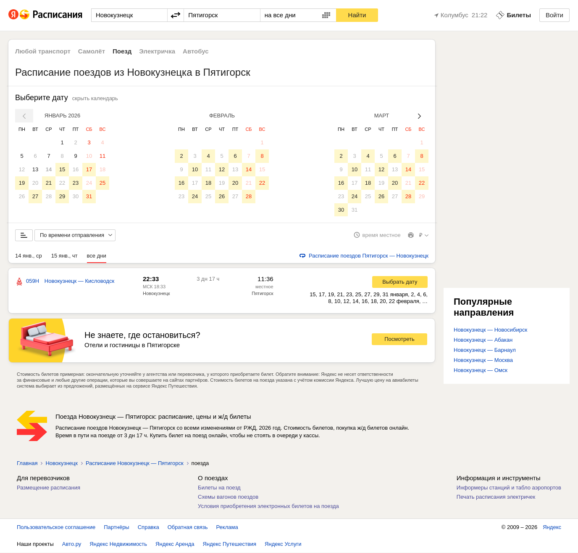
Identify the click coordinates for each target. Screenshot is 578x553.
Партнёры (116, 527)
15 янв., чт (64, 256)
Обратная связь (188, 527)
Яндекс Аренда (174, 544)
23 (76, 183)
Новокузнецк (61, 463)
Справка (148, 527)
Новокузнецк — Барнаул (485, 350)
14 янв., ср (28, 256)
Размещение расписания (48, 488)
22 (62, 183)
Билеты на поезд (219, 488)
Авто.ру (71, 544)
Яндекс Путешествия (230, 544)
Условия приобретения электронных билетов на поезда (268, 506)
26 (22, 196)
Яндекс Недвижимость (118, 544)
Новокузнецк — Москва (483, 360)
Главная (27, 463)
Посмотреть (399, 340)
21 (49, 183)
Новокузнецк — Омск (480, 370)
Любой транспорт (43, 51)
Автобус (196, 51)
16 (76, 169)
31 (89, 196)
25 (102, 183)
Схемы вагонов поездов (228, 497)
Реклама (227, 527)
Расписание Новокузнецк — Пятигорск (135, 463)
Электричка (157, 51)
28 (49, 196)
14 (49, 169)
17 (89, 169)
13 (35, 169)
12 (22, 169)
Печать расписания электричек (496, 497)
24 (89, 183)
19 (22, 183)
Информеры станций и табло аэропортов (509, 488)
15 (62, 169)
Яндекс (552, 527)
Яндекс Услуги (283, 544)
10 (89, 156)
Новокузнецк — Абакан (483, 340)
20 (35, 183)
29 (62, 196)
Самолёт (91, 51)
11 (102, 156)
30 (76, 196)
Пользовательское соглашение (56, 527)
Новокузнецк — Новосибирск (490, 330)
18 (102, 169)
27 (35, 196)
